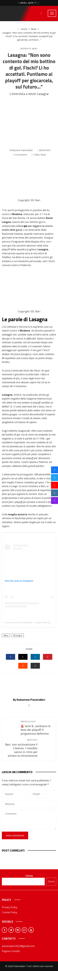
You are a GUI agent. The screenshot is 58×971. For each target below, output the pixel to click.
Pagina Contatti (11, 951)
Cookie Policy (9, 912)
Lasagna (18, 635)
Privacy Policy (9, 907)
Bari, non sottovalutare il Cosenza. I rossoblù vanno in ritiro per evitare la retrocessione (21, 748)
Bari (6, 635)
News (34, 49)
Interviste (26, 49)
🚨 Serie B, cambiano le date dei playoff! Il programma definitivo (37, 727)
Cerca (29, 875)
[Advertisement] (29, 122)
